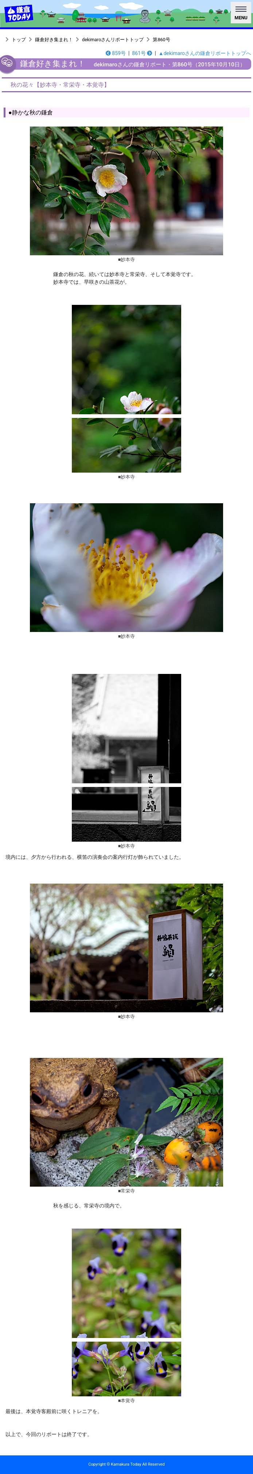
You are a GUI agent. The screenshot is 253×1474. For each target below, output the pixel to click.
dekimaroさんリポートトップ (113, 39)
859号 (116, 53)
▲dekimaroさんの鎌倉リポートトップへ (205, 53)
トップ (19, 39)
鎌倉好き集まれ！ (54, 39)
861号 (142, 53)
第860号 (161, 39)
